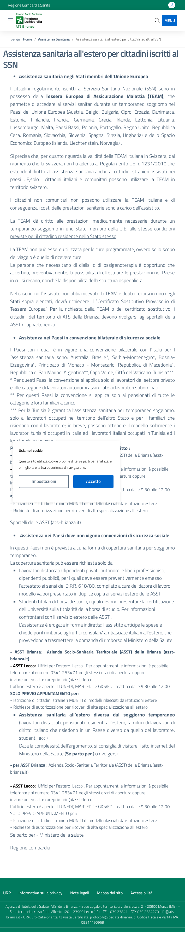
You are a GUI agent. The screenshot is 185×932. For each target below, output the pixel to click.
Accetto (93, 481)
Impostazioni (44, 481)
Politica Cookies (66, 495)
